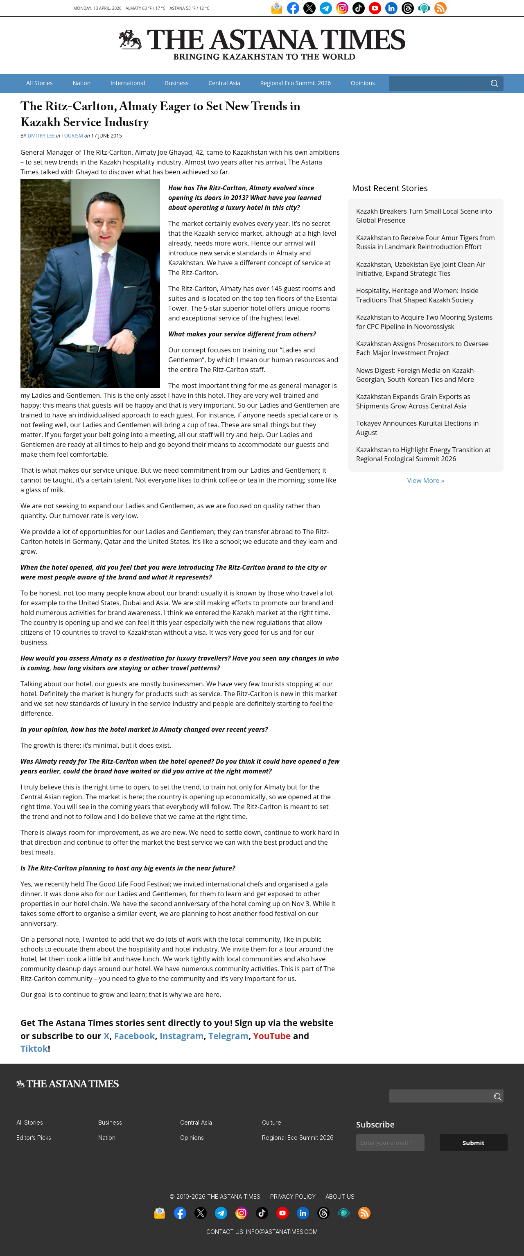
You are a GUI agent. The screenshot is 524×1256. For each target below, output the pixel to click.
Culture (271, 1122)
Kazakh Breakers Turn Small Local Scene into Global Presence (424, 216)
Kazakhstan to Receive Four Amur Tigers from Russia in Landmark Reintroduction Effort (425, 242)
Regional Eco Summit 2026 (295, 83)
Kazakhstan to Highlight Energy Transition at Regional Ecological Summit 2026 (423, 454)
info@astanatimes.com (282, 1231)
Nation (81, 83)
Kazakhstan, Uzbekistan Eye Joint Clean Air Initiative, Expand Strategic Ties (420, 269)
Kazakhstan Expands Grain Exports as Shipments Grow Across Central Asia (413, 401)
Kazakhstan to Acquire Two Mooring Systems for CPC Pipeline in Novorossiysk (424, 322)
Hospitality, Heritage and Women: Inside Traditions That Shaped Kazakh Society (417, 295)
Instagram (182, 1036)
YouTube (272, 1036)
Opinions (363, 83)
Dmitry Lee (41, 135)
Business (177, 83)
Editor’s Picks (33, 1137)
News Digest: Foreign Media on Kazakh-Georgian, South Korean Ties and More (416, 375)
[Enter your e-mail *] (390, 1143)
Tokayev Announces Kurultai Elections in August (417, 428)
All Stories (39, 83)
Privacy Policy (293, 1196)
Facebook (134, 1036)
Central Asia (224, 83)
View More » (426, 480)
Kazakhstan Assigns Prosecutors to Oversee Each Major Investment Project (422, 348)
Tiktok (34, 1048)
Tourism (72, 135)
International (128, 83)
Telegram (228, 1036)
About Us (340, 1196)
